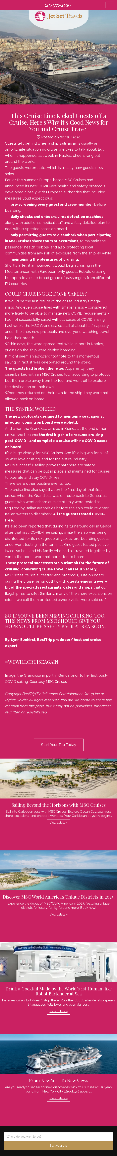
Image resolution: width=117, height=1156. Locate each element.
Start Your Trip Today (58, 745)
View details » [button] (59, 822)
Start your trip (58, 1145)
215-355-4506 (58, 5)
